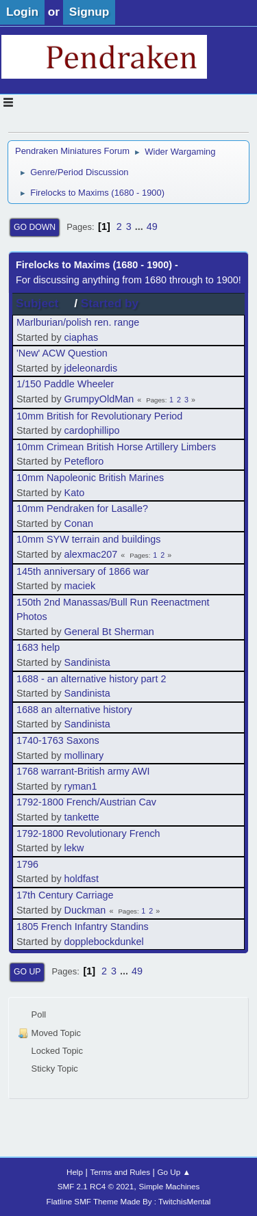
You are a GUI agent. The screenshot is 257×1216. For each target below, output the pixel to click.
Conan (78, 523)
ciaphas (81, 337)
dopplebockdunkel (104, 941)
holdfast (81, 878)
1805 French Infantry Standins (82, 926)
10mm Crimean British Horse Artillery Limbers (116, 446)
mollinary (84, 755)
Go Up (27, 971)
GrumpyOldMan (99, 398)
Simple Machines (169, 1186)
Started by (109, 303)
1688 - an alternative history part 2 (91, 678)
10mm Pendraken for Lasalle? (82, 508)
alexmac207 (91, 554)
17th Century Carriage (65, 895)
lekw (74, 847)
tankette (81, 817)
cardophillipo (92, 430)
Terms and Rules (120, 1171)
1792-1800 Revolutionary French (88, 833)
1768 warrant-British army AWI (83, 771)
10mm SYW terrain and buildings (88, 539)
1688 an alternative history (74, 709)
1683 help (38, 647)
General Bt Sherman (109, 631)
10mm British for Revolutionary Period (99, 416)
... (140, 226)
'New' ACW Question (62, 353)
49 (152, 226)
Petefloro (84, 461)
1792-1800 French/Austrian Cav (86, 802)
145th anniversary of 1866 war (82, 571)
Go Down (35, 227)
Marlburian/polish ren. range (77, 322)
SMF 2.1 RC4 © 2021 (96, 1186)
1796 (27, 864)
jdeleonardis (91, 368)
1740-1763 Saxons (57, 740)
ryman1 (80, 786)
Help (74, 1171)
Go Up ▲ (174, 1171)
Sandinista (87, 662)
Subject (43, 303)
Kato (74, 492)
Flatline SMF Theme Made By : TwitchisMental (129, 1201)
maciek (80, 585)
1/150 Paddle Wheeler (65, 383)
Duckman (85, 910)
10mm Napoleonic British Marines (90, 477)
